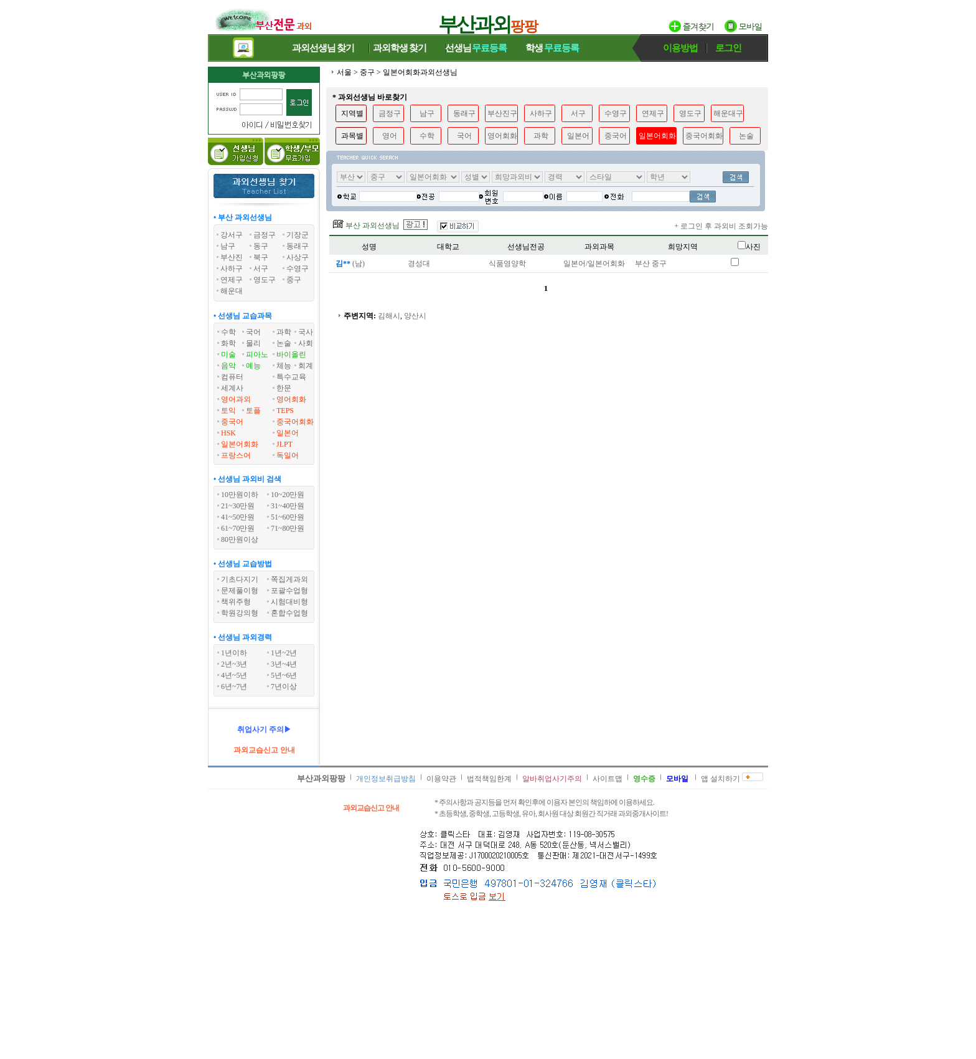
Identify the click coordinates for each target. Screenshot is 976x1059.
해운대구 (728, 113)
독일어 (287, 455)
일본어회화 (239, 444)
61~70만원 (238, 528)
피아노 (257, 354)
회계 (305, 365)
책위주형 (236, 601)
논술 (283, 343)
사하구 (541, 113)
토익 (228, 410)
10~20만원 (288, 494)
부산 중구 (651, 263)
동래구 (464, 113)
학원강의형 (239, 613)
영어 (389, 135)
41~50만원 (238, 517)
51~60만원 (288, 517)
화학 (228, 343)
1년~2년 (284, 652)
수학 (228, 332)
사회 (305, 343)
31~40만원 (288, 505)
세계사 (232, 388)
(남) (349, 263)
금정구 (389, 113)
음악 (228, 365)
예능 (253, 365)
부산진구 (502, 113)
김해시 (389, 315)
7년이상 (284, 686)
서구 (578, 113)
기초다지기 (239, 579)
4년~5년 (234, 675)
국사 (305, 332)
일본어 (287, 433)
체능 (283, 365)
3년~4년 (284, 664)
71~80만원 (288, 528)
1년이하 (234, 652)
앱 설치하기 (720, 778)
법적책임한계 (489, 778)
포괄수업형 (289, 590)
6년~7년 (234, 686)
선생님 (476, 48)
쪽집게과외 (289, 579)
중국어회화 (295, 421)
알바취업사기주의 (552, 778)
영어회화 (291, 399)
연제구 (653, 113)
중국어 (232, 421)
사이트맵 (607, 778)
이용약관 (441, 778)
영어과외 (236, 399)
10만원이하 (239, 494)
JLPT (284, 444)
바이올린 (291, 354)
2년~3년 (234, 664)
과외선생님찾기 (323, 48)
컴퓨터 (232, 377)
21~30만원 (238, 505)
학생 (552, 48)
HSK (228, 433)
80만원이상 (239, 539)
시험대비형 (289, 601)
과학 (283, 332)
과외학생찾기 (399, 48)
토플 (253, 410)
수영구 (615, 113)
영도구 (690, 113)
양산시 (415, 315)
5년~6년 (284, 675)
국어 (253, 332)
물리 (253, 343)
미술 (228, 354)
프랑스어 (236, 455)
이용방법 (680, 48)
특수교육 (291, 377)
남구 (427, 113)
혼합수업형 (289, 613)
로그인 (728, 48)
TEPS (285, 410)
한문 (283, 388)
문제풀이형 (239, 590)
